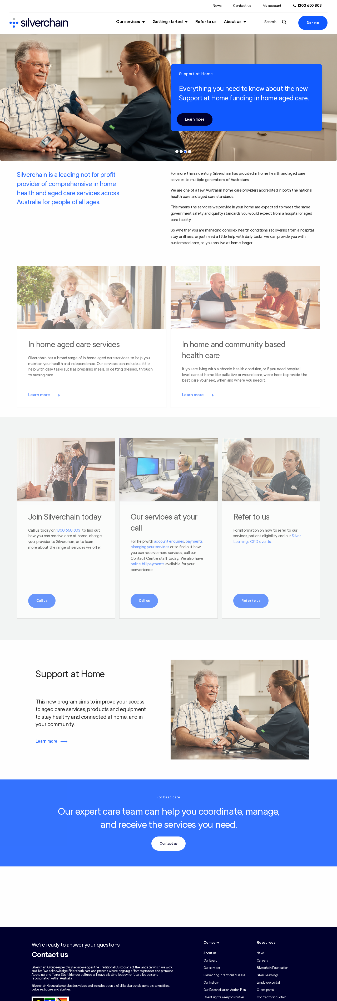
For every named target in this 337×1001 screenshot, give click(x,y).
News (217, 5)
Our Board (210, 960)
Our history (211, 983)
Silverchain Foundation (273, 968)
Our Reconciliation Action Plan (225, 990)
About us (232, 22)
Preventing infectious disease (224, 975)
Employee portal (268, 983)
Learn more (195, 119)
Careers (262, 960)
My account (272, 5)
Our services (128, 22)
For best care (168, 797)
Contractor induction (271, 997)
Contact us (242, 5)
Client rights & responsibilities (224, 997)
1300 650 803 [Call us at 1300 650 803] (310, 5)
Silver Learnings (267, 975)
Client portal (265, 990)
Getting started (167, 22)
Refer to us (205, 22)
